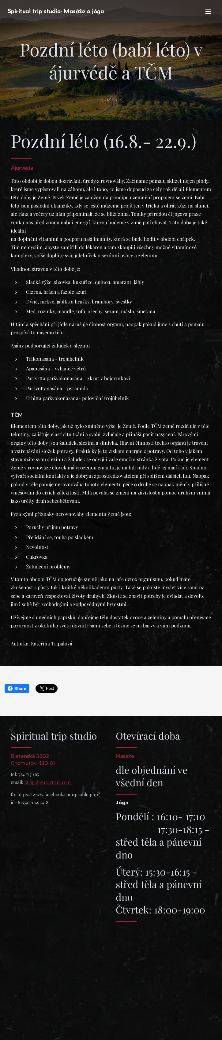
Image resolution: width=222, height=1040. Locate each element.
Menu (208, 11)
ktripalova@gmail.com (48, 782)
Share (17, 688)
